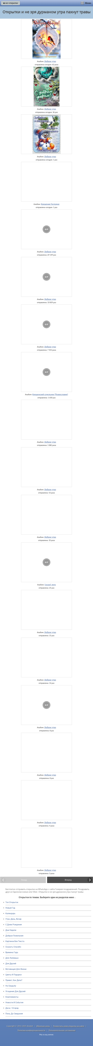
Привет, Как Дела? (13, 980)
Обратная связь (43, 1026)
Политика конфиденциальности (31, 1030)
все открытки (10, 3)
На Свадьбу (10, 986)
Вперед (68, 880)
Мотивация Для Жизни (15, 969)
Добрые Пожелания (14, 936)
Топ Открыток (11, 902)
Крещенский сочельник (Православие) (50, 394)
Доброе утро (50, 61)
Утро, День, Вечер (13, 919)
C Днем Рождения (13, 924)
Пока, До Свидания (14, 1013)
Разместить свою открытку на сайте (68, 1026)
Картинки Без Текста (14, 941)
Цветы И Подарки (13, 975)
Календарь (10, 913)
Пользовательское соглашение (62, 1030)
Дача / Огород (12, 1008)
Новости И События (14, 1002)
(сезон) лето (50, 585)
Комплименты (11, 997)
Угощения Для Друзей (15, 991)
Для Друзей (10, 963)
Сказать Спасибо (13, 947)
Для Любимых (12, 958)
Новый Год (10, 908)
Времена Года (11, 952)
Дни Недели (10, 930)
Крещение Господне (50, 204)
